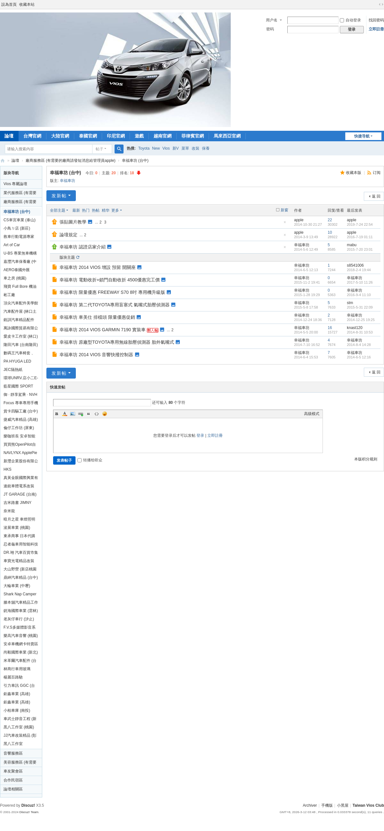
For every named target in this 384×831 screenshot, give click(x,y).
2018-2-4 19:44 (359, 270)
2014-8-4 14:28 (359, 345)
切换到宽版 (381, 4)
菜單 (185, 148)
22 (330, 220)
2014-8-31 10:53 (360, 332)
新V (175, 148)
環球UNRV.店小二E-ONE (21, 379)
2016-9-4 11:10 (359, 295)
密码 (270, 29)
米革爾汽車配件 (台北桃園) (20, 661)
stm (350, 303)
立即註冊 (376, 29)
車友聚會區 (13, 771)
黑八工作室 (13, 743)
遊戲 (139, 135)
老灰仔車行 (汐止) (19, 619)
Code (96, 414)
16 (330, 327)
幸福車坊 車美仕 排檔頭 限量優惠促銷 (97, 317)
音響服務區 (13, 753)
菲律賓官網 (192, 135)
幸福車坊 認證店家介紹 (83, 246)
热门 (86, 210)
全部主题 (57, 210)
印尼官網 (116, 135)
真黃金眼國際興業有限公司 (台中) (21, 478)
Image (72, 414)
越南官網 (163, 135)
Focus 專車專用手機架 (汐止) (21, 404)
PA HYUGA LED (17, 361)
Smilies (104, 414)
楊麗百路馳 (13, 677)
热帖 (96, 210)
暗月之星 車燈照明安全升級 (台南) (19, 520)
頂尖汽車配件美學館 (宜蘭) (21, 304)
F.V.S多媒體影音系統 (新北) (20, 628)
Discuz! (28, 805)
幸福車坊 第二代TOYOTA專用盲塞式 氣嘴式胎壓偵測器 (115, 304)
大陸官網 (60, 135)
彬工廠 (9, 295)
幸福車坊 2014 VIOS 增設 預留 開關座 (98, 267)
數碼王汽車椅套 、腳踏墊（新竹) (19, 354)
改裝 (195, 148)
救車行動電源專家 (19, 236)
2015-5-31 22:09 (360, 307)
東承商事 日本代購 (19, 536)
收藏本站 (27, 4)
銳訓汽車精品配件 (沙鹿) (19, 321)
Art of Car (12, 245)
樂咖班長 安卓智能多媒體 (19, 437)
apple (298, 220)
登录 (200, 435)
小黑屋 (342, 805)
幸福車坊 (67, 180)
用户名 (271, 20)
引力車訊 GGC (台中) (19, 686)
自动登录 (350, 20)
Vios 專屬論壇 (15, 184)
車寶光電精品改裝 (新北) (19, 562)
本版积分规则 (365, 459)
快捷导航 (362, 136)
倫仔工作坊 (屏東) (19, 428)
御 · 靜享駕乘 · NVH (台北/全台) (20, 395)
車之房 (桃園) (15, 278)
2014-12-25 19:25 (361, 320)
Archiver (310, 805)
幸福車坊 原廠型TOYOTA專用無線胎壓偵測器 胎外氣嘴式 (117, 342)
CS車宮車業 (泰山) (20, 220)
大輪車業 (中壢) (17, 586)
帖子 (99, 149)
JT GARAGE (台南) (20, 494)
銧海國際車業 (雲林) (21, 610)
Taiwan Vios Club (2, 160)
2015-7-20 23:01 (360, 249)
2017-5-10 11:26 (360, 282)
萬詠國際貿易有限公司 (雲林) (21, 329)
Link (80, 414)
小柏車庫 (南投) (17, 710)
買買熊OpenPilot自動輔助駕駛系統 (20, 445)
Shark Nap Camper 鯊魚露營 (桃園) (20, 595)
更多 (115, 210)
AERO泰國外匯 (17, 270)
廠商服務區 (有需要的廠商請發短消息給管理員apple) (71, 160)
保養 (206, 148)
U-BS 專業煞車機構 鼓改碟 (20, 254)
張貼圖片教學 (73, 221)
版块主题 (67, 257)
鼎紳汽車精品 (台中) (21, 577)
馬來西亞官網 (227, 135)
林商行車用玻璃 (17, 669)
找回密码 (376, 20)
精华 (105, 210)
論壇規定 (68, 234)
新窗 (284, 210)
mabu (351, 245)
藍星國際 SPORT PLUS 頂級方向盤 (19, 387)
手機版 (327, 805)
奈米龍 (9, 511)
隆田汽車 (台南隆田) (21, 344)
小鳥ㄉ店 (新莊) (17, 228)
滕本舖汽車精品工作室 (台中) (21, 603)
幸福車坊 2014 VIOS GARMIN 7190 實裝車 (103, 329)
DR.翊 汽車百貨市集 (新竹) (21, 553)
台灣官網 (32, 135)
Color (64, 414)
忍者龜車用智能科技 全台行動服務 (21, 545)
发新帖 (59, 195)
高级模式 (311, 414)
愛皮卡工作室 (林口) (21, 336)
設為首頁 (9, 4)
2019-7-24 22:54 (360, 224)
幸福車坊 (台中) (135, 160)
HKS (8, 469)
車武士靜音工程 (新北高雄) (20, 720)
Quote (88, 414)
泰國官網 (88, 135)
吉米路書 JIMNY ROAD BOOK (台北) (21, 503)
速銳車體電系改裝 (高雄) (19, 487)
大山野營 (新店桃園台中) (20, 570)
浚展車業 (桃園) (17, 527)
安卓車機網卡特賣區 (21, 644)
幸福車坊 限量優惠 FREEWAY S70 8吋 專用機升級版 (112, 292)
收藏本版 (354, 172)
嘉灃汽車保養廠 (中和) (20, 262)
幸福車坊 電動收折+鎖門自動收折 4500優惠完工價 (110, 279)
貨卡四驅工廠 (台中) (21, 411)
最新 (76, 210)
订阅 (376, 172)
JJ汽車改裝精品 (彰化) (20, 736)
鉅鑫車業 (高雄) (17, 694)
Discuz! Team (28, 812)
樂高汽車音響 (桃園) (21, 635)
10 (330, 232)
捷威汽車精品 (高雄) (21, 419)
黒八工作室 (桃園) (19, 727)
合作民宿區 (13, 780)
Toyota (143, 148)
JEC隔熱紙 (13, 369)
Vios (166, 148)
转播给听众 (89, 460)
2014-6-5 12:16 (359, 357)
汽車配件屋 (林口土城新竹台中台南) (20, 312)
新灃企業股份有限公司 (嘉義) (21, 462)
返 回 (376, 196)
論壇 (15, 160)
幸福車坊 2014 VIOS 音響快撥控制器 (96, 354)
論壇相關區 (13, 789)
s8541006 (355, 265)
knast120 (355, 327)
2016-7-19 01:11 (360, 237)
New (156, 148)
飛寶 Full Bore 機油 (20, 286)
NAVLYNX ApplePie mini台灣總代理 (20, 454)
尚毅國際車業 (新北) (21, 652)
